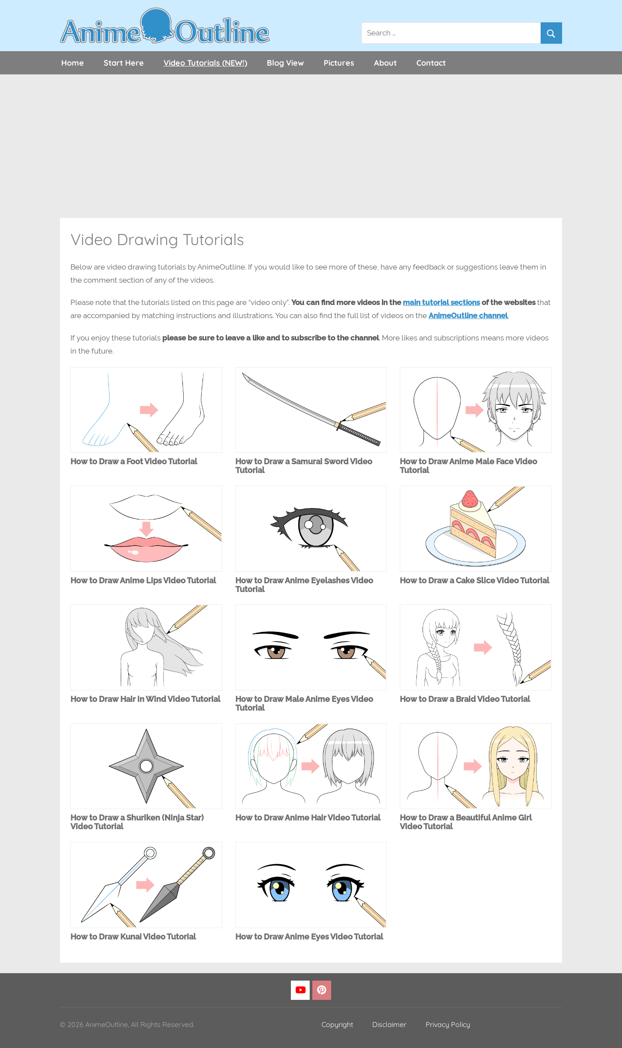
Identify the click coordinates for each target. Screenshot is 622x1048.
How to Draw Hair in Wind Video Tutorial (145, 699)
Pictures (339, 63)
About (385, 63)
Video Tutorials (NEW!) (205, 63)
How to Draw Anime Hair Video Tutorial (308, 817)
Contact (431, 63)
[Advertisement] (311, 146)
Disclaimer (389, 1024)
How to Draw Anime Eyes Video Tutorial (309, 936)
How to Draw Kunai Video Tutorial (133, 936)
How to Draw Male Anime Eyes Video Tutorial (304, 703)
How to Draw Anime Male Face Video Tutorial (468, 466)
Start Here (124, 63)
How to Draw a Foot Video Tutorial (133, 461)
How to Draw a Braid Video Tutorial (465, 699)
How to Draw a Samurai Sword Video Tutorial (303, 466)
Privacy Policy (448, 1024)
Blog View (285, 63)
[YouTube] (300, 990)
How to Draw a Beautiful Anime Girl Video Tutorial (466, 822)
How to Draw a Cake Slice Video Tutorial (474, 580)
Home (72, 63)
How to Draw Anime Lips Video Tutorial (143, 580)
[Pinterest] (321, 990)
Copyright (337, 1024)
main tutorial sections (441, 302)
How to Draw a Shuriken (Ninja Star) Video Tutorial (137, 822)
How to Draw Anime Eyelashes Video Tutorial (304, 585)
